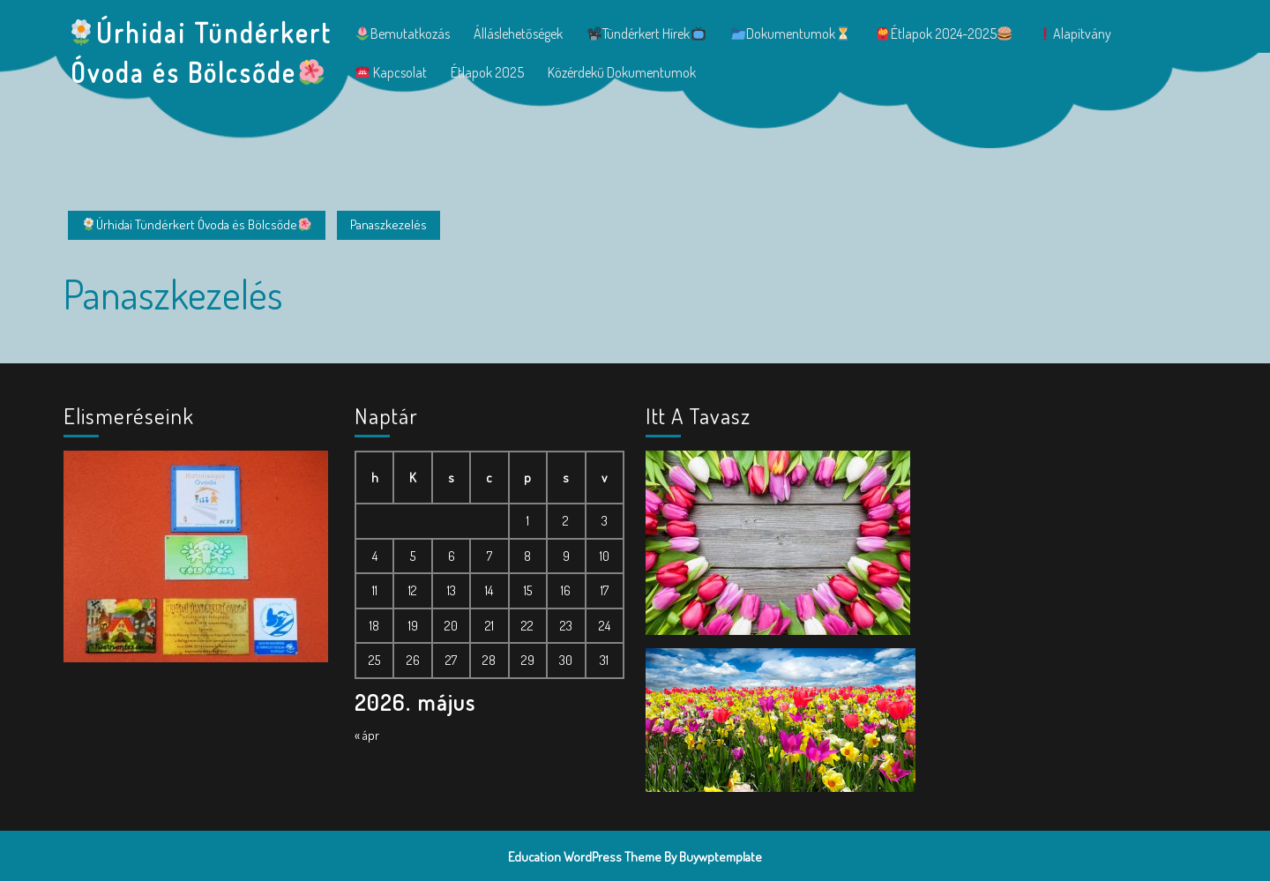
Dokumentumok (790, 33)
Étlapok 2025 (487, 72)
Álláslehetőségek (518, 33)
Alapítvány (1074, 33)
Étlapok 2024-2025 (944, 33)
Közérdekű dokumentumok (622, 72)
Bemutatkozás (402, 33)
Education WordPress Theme (584, 856)
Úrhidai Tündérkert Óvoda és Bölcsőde (196, 224)
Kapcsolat (391, 72)
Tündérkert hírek (646, 33)
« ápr (367, 735)
